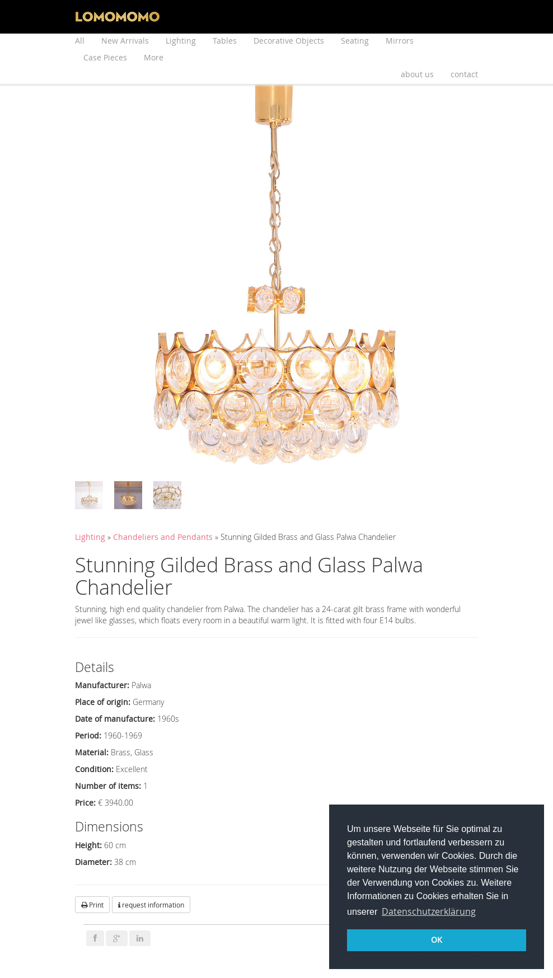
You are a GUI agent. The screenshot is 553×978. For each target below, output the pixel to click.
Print (92, 904)
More (153, 57)
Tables (225, 40)
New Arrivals (125, 40)
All (80, 40)
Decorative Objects (289, 40)
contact (464, 74)
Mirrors (400, 40)
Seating (355, 40)
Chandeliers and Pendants (164, 537)
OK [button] (436, 939)
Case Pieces (105, 57)
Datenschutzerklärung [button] (429, 911)
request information (151, 904)
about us (417, 74)
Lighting (181, 40)
